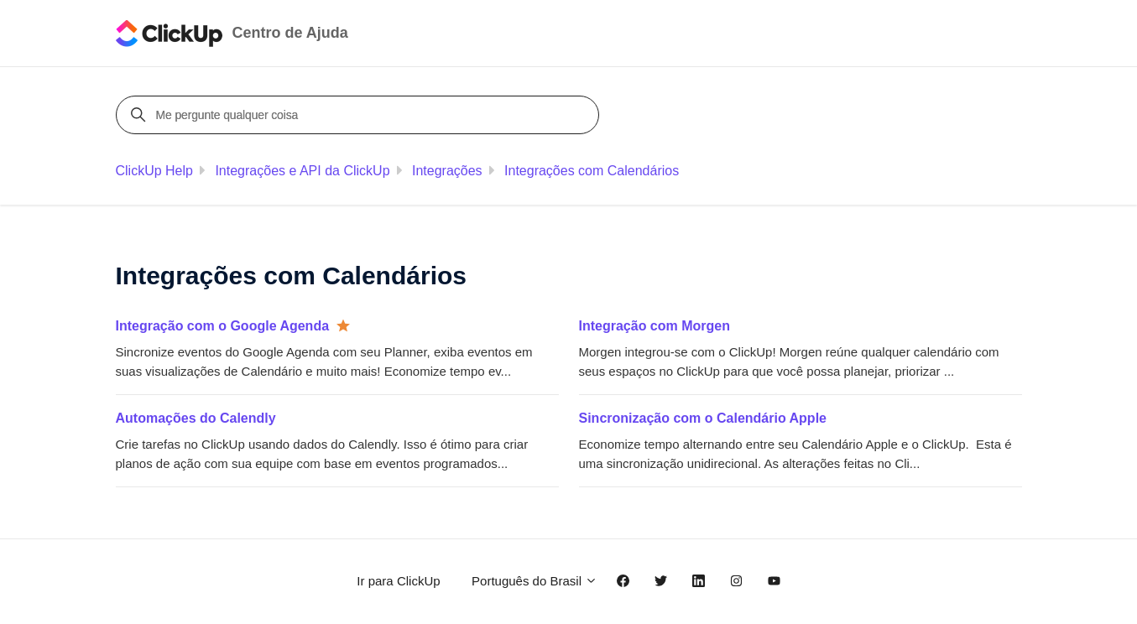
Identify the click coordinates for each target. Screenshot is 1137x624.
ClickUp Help (154, 171)
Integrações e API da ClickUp (302, 171)
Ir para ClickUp (398, 581)
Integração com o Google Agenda (223, 326)
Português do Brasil (534, 581)
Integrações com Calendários (591, 171)
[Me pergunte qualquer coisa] (360, 114)
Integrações (447, 171)
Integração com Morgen (654, 326)
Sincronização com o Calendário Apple (703, 418)
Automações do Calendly (196, 418)
